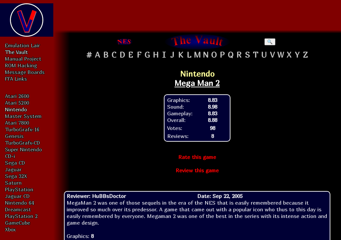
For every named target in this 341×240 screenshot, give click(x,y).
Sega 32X (16, 176)
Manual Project (23, 59)
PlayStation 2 (21, 216)
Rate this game (197, 157)
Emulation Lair (22, 45)
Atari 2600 (17, 96)
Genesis (14, 136)
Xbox (10, 229)
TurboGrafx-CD (22, 143)
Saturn (13, 183)
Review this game (197, 170)
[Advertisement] (197, 15)
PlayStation (19, 189)
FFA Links (16, 79)
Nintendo (16, 109)
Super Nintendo (23, 149)
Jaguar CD (17, 196)
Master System (23, 116)
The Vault (16, 52)
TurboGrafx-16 (22, 129)
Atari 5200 (17, 103)
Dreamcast (18, 209)
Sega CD (15, 163)
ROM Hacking (21, 65)
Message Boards (25, 72)
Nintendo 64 (19, 203)
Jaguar (13, 169)
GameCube (17, 223)
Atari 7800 (17, 123)
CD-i (10, 156)
